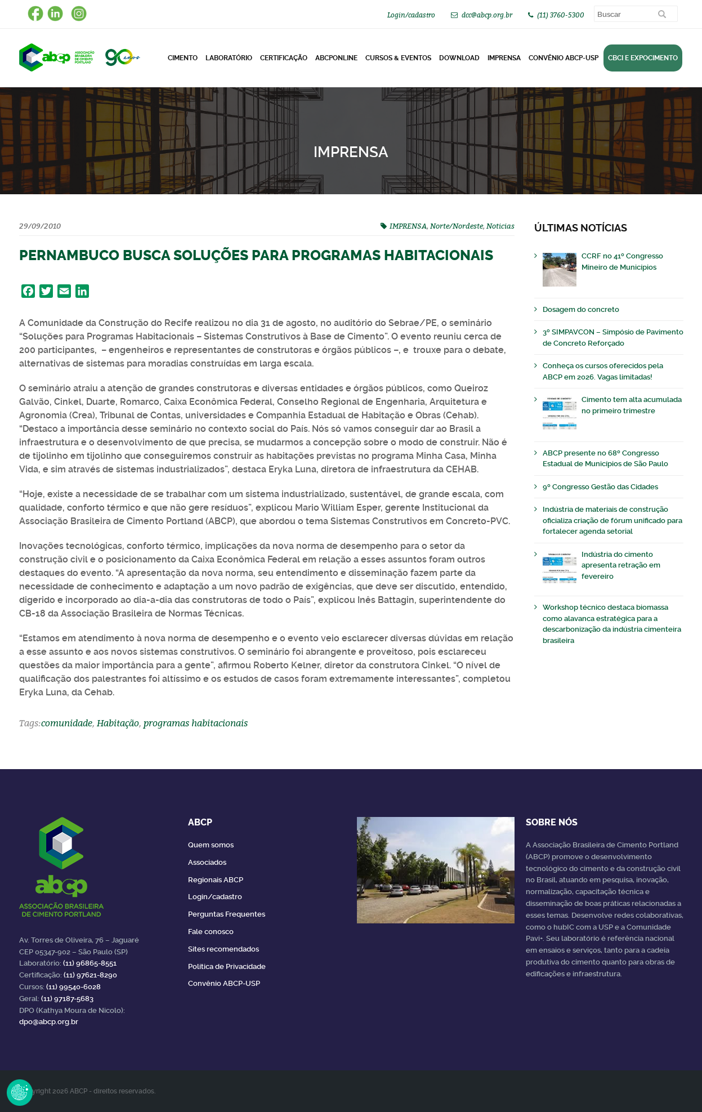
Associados (207, 862)
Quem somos (211, 845)
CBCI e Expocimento (643, 58)
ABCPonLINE (336, 58)
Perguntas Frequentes (226, 914)
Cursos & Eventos (398, 58)
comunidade (66, 723)
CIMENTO (183, 58)
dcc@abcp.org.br (487, 15)
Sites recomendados (223, 949)
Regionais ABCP (215, 880)
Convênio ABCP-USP (563, 58)
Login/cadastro (411, 15)
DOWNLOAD (459, 58)
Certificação (283, 58)
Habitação (118, 723)
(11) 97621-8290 (90, 975)
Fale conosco (211, 931)
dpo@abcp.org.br (48, 1021)
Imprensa (504, 58)
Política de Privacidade (227, 966)
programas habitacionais (196, 723)
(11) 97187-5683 (67, 998)
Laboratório (228, 58)
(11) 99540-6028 (73, 987)
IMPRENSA (408, 226)
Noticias (500, 226)
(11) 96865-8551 (90, 963)
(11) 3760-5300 (560, 15)
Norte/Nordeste (456, 226)
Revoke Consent (20, 1092)
